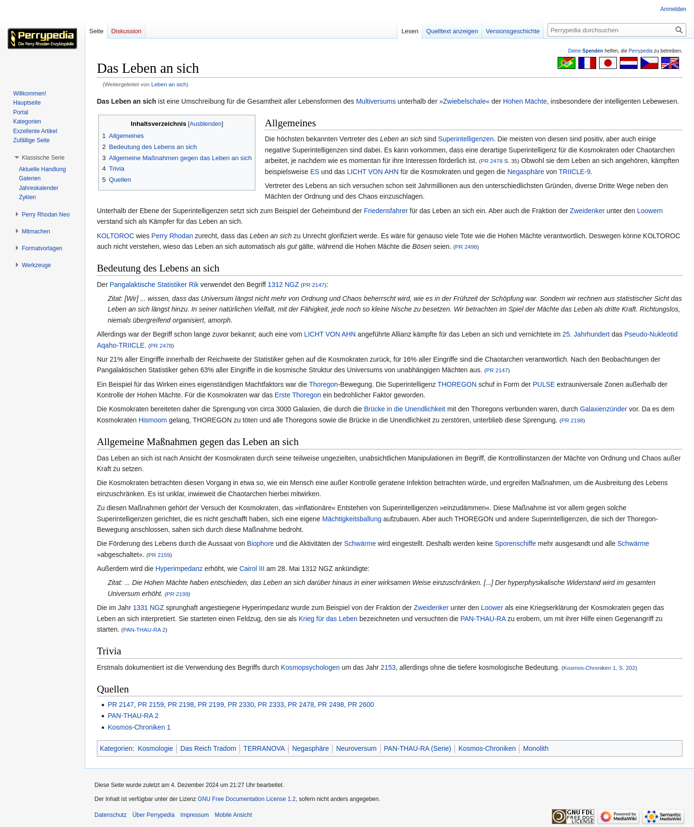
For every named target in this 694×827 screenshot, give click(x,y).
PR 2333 (271, 704)
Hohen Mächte (525, 101)
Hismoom (152, 420)
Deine (585, 51)
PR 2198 (572, 420)
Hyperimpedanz (178, 568)
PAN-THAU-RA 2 (144, 629)
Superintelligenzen (466, 139)
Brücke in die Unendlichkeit (404, 409)
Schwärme (360, 543)
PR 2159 (159, 555)
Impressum (194, 815)
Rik (194, 284)
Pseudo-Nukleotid (651, 334)
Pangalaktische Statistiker (148, 284)
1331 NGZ (148, 607)
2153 (388, 667)
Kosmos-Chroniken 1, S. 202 (599, 667)
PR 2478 (492, 161)
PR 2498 (466, 247)
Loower (492, 607)
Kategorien (116, 748)
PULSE (544, 384)
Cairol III (252, 568)
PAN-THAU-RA (483, 619)
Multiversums (376, 101)
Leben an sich (169, 84)
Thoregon (323, 384)
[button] (43, 157)
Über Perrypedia (153, 815)
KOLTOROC (115, 236)
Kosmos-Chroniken (487, 748)
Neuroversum (356, 748)
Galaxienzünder (603, 409)
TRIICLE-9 (574, 172)
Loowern (650, 211)
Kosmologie (155, 748)
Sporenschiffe (515, 543)
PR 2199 (177, 594)
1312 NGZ (283, 284)
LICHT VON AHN (373, 172)
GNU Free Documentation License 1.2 (246, 799)
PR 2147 (313, 285)
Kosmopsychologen (310, 667)
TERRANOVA (264, 748)
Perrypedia (640, 51)
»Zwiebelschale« (464, 101)
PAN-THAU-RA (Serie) (418, 748)
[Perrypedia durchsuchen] (616, 30)
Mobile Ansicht (233, 815)
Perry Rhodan (172, 236)
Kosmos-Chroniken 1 (139, 727)
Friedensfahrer (386, 211)
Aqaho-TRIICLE (121, 345)
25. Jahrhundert (586, 334)
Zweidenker (587, 211)
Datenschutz (110, 815)
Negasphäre (525, 172)
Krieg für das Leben (328, 619)
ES (315, 172)
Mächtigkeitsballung (352, 519)
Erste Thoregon (298, 395)
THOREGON (457, 384)
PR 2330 (240, 704)
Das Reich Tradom (208, 748)
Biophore (260, 543)
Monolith (535, 748)
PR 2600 (361, 704)
